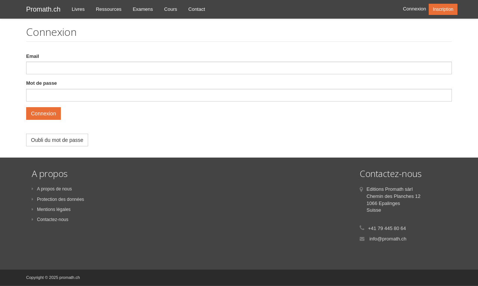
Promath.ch (43, 9)
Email (32, 56)
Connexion (414, 9)
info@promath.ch (387, 239)
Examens (143, 9)
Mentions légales (51, 209)
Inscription (443, 9)
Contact (196, 9)
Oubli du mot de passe (57, 140)
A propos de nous (52, 189)
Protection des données (58, 199)
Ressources (109, 9)
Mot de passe (41, 83)
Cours (170, 9)
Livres (78, 9)
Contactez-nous (50, 219)
